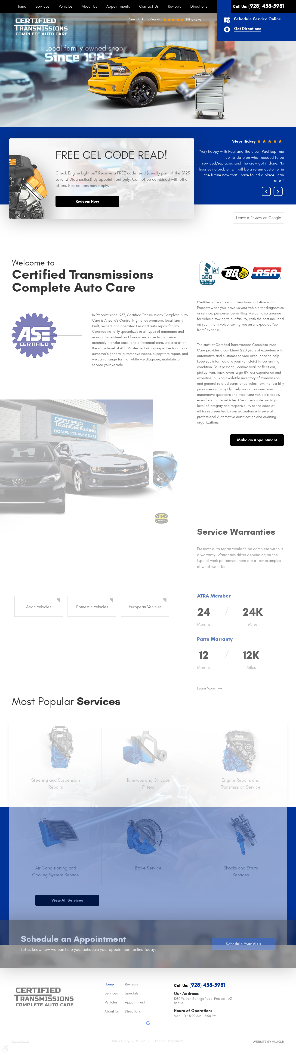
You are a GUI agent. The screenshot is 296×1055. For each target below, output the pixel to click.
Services (42, 6)
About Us (89, 6)
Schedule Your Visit (243, 944)
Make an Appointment (257, 440)
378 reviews (193, 19)
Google (148, 1023)
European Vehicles (145, 606)
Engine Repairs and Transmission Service (240, 784)
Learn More (206, 688)
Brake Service (148, 868)
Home (21, 6)
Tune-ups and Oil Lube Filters (148, 784)
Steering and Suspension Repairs (55, 784)
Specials (131, 993)
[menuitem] (21, 6)
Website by (268, 1041)
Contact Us (149, 6)
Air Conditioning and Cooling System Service (55, 871)
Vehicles (65, 6)
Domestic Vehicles (92, 606)
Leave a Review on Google (258, 218)
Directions (198, 6)
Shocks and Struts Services (240, 871)
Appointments (118, 6)
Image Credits (20, 1041)
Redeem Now (87, 201)
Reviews (174, 6)
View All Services (67, 900)
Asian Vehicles (38, 606)
